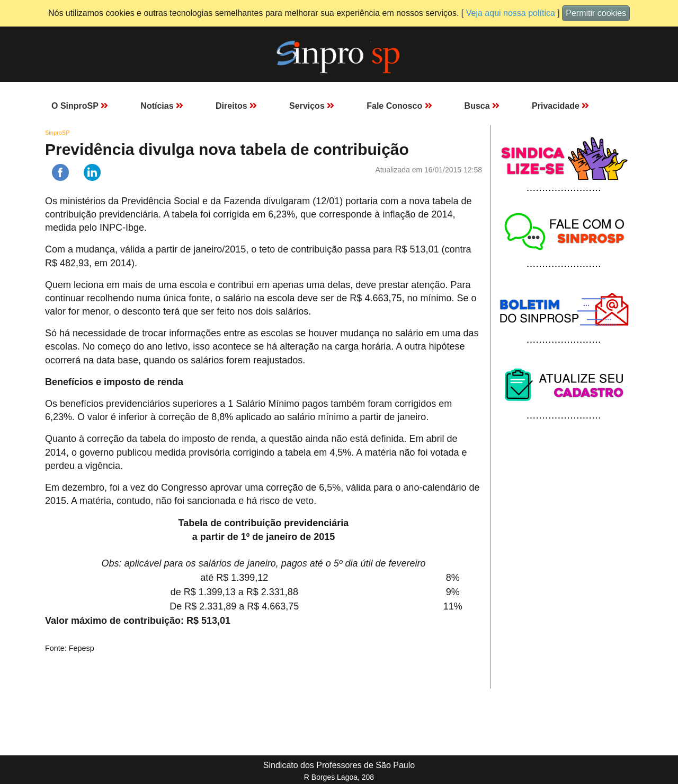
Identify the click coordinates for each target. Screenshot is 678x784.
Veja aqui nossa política (510, 13)
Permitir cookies (596, 13)
